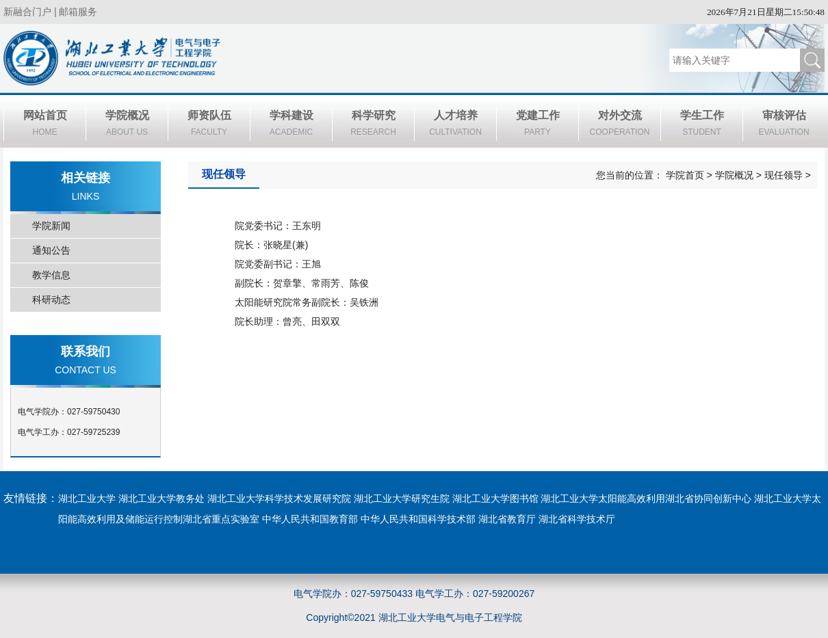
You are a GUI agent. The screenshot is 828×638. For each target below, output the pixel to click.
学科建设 (291, 125)
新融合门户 (27, 11)
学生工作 (701, 125)
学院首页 (685, 175)
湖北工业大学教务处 (161, 498)
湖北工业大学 (87, 498)
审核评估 (783, 125)
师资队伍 (209, 125)
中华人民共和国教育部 (310, 519)
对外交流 (619, 125)
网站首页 (44, 125)
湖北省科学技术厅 (577, 519)
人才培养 (455, 125)
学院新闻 (51, 225)
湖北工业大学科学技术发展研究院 (279, 498)
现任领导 (783, 175)
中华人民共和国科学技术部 (418, 519)
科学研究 (373, 125)
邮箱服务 (78, 11)
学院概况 (126, 125)
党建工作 (537, 125)
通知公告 (51, 250)
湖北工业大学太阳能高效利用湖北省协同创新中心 (646, 498)
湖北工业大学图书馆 (495, 498)
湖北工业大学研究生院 (402, 498)
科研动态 (51, 299)
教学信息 (51, 274)
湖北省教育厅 (507, 519)
